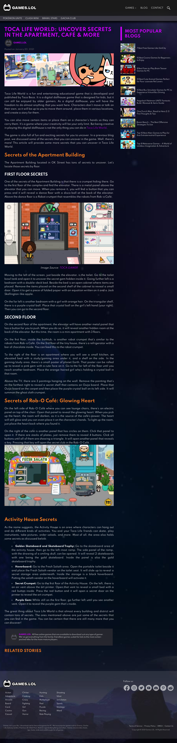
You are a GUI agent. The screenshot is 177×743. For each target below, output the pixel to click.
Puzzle (42, 707)
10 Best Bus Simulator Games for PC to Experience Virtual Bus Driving (154, 91)
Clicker (25, 693)
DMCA (160, 726)
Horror (25, 714)
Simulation (61, 700)
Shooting (61, 693)
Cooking (26, 696)
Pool (41, 704)
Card (7, 707)
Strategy (61, 707)
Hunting (43, 693)
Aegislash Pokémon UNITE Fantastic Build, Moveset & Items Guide (153, 102)
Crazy (25, 700)
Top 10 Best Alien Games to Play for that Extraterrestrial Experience (153, 134)
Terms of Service (135, 726)
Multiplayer (44, 700)
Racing (42, 711)
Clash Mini (32, 18)
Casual (8, 714)
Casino (8, 711)
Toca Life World (96, 128)
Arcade (8, 700)
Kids (41, 696)
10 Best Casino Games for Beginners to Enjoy (153, 59)
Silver (59, 696)
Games (129, 8)
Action (8, 693)
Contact (157, 8)
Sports (60, 704)
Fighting (26, 704)
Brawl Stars (49, 18)
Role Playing (45, 714)
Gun (24, 711)
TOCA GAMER (68, 267)
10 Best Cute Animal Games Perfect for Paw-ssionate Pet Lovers (153, 80)
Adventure (10, 696)
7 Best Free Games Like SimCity (151, 48)
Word (59, 711)
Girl (24, 707)
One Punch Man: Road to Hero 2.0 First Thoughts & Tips (153, 113)
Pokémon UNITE (12, 18)
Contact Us (169, 726)
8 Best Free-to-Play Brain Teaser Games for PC (152, 70)
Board (8, 704)
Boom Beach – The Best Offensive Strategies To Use (152, 123)
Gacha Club (68, 18)
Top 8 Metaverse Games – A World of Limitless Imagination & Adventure (154, 145)
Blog (144, 8)
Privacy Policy (149, 726)
